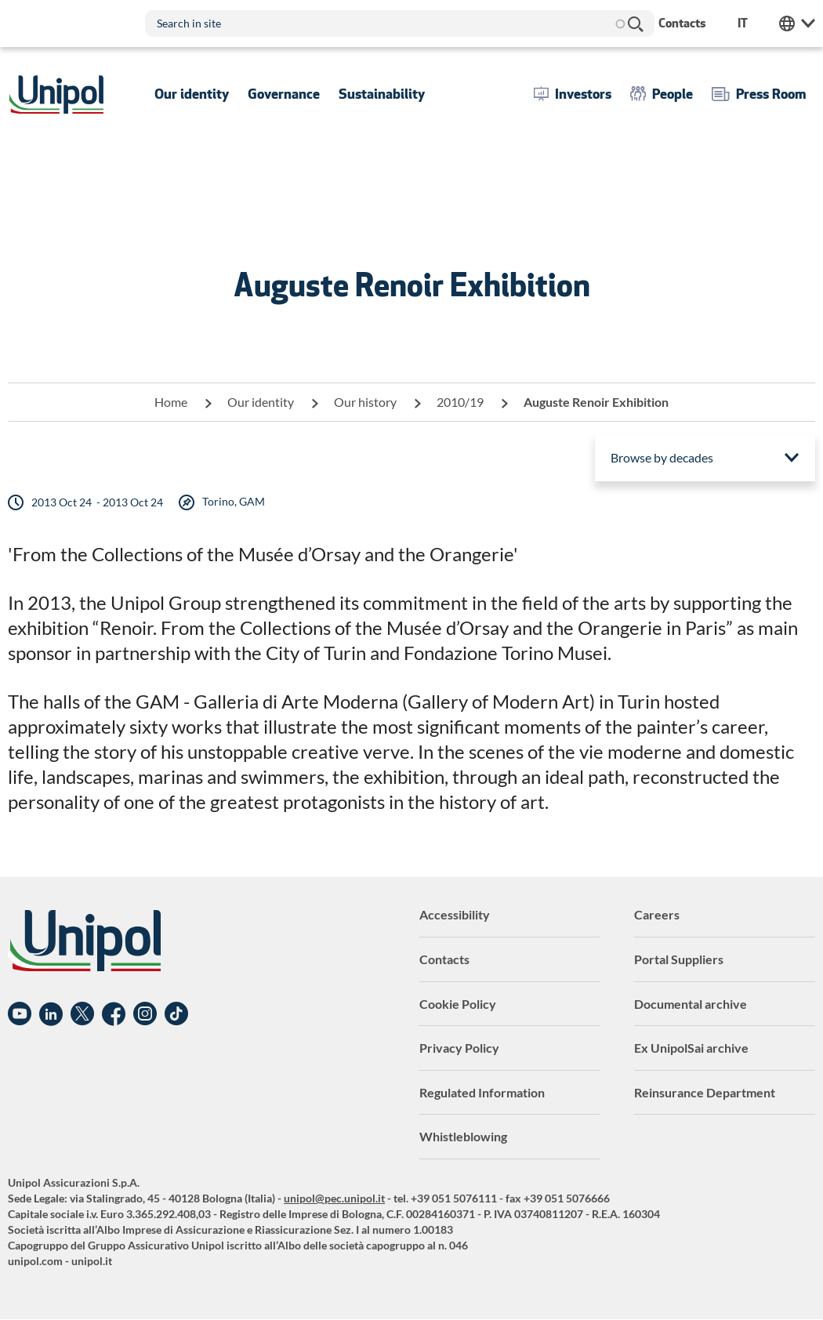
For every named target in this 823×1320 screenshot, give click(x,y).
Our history (365, 401)
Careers (657, 914)
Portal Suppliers (678, 959)
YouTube (19, 1014)
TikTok (176, 1014)
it (743, 23)
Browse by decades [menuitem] (662, 457)
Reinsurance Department (704, 1092)
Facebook (113, 1014)
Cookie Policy (457, 1003)
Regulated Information (482, 1092)
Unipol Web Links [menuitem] (797, 23)
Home (170, 401)
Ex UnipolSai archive (691, 1047)
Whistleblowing (463, 1136)
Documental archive (690, 1003)
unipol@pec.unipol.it (334, 1198)
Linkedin (51, 1014)
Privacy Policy (459, 1047)
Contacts (444, 959)
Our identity (260, 401)
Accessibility (454, 914)
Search (635, 23)
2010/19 (460, 401)
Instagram (145, 1014)
